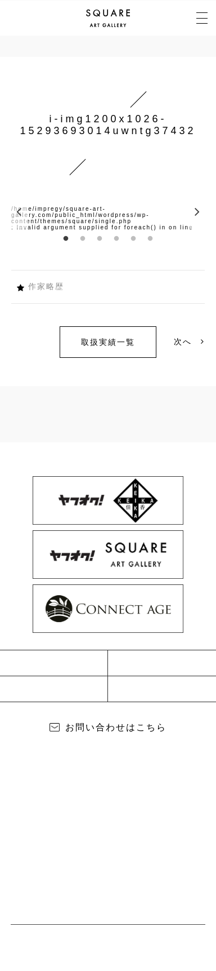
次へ (189, 341)
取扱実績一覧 (108, 342)
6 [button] (150, 239)
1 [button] (65, 239)
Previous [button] (19, 212)
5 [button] (133, 239)
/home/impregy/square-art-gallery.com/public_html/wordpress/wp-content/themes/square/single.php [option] (80, 215)
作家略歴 (46, 286)
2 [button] (82, 239)
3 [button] (99, 239)
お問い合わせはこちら (115, 727)
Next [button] (196, 212)
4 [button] (116, 239)
